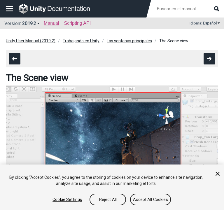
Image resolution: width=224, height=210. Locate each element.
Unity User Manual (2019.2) (30, 40)
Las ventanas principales (129, 40)
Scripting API (77, 23)
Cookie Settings (67, 199)
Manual (51, 23)
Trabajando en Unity (81, 40)
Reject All (108, 199)
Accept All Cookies (150, 199)
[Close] (217, 173)
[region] (112, 187)
